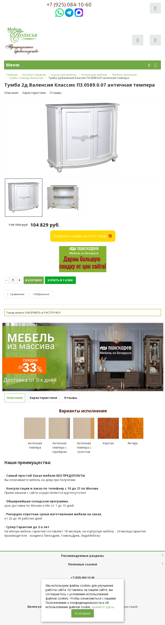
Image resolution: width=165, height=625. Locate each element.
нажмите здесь (103, 607)
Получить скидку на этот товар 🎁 (82, 236)
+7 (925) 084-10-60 (69, 4)
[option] (83, 138)
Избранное (41, 294)
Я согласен (82, 613)
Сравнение (15, 294)
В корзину (33, 280)
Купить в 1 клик (60, 280)
